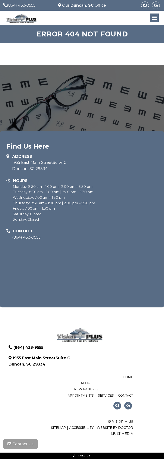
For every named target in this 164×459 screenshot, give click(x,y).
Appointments (81, 395)
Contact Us (20, 444)
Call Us (82, 455)
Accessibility (81, 428)
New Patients (86, 389)
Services (106, 395)
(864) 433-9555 (21, 5)
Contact (125, 395)
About (86, 383)
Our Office (83, 5)
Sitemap (58, 428)
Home (128, 377)
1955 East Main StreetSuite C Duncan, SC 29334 (39, 165)
